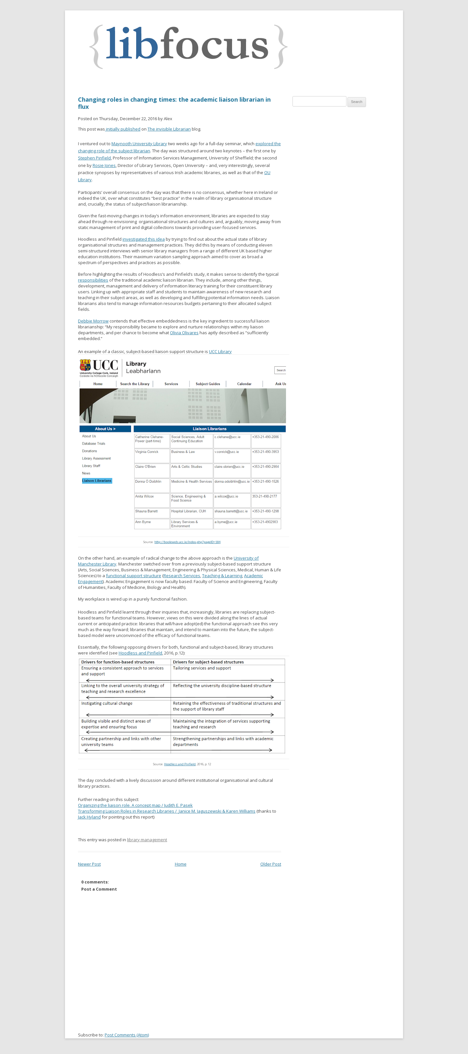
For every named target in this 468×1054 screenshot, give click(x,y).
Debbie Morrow (93, 321)
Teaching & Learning (222, 575)
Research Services (181, 575)
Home (181, 864)
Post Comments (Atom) (127, 1035)
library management (147, 840)
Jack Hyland (89, 817)
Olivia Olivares (184, 333)
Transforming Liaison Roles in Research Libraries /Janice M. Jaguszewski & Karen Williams (166, 811)
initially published (122, 129)
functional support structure (133, 575)
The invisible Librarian (169, 129)
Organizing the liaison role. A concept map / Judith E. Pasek (135, 805)
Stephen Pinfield (94, 158)
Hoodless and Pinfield (140, 653)
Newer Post (89, 864)
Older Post (270, 864)
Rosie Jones (104, 165)
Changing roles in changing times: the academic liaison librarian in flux (174, 102)
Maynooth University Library (139, 143)
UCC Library (220, 351)
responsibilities (93, 280)
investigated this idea (144, 239)
